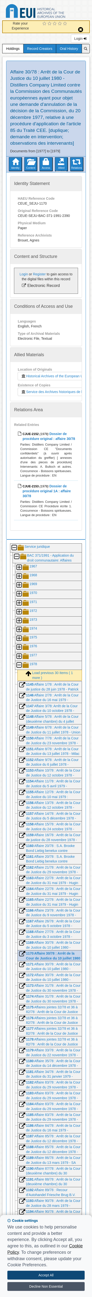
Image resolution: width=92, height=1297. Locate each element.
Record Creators (40, 49)
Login (80, 39)
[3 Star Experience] (55, 24)
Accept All (46, 1275)
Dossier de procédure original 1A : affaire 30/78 (47, 491)
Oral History (69, 49)
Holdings (12, 49)
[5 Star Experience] (65, 24)
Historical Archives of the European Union (54, 376)
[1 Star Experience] (45, 24)
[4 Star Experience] (60, 24)
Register (39, 274)
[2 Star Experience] (50, 24)
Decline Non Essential (46, 1286)
